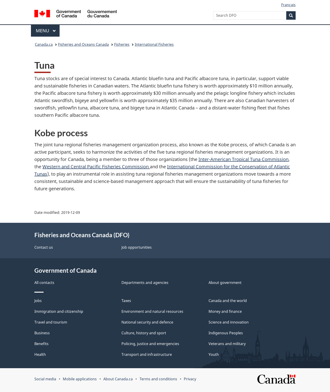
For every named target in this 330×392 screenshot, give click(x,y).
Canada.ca (44, 44)
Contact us (43, 247)
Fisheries (121, 44)
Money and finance (225, 311)
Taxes (126, 300)
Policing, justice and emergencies (150, 343)
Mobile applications (80, 378)
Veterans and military (227, 343)
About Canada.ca (118, 378)
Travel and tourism (50, 322)
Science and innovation (229, 322)
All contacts (44, 282)
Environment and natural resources (152, 311)
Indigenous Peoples (226, 332)
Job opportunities (136, 247)
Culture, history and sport (143, 332)
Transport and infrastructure (146, 354)
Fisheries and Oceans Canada (83, 44)
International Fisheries (154, 44)
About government (225, 282)
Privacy (190, 378)
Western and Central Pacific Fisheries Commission (95, 166)
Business (42, 332)
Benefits (41, 343)
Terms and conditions (158, 378)
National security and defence (147, 322)
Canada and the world (228, 300)
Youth (214, 354)
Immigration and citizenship (58, 311)
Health (40, 354)
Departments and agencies (144, 282)
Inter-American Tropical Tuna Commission (243, 159)
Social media (45, 378)
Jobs (38, 300)
